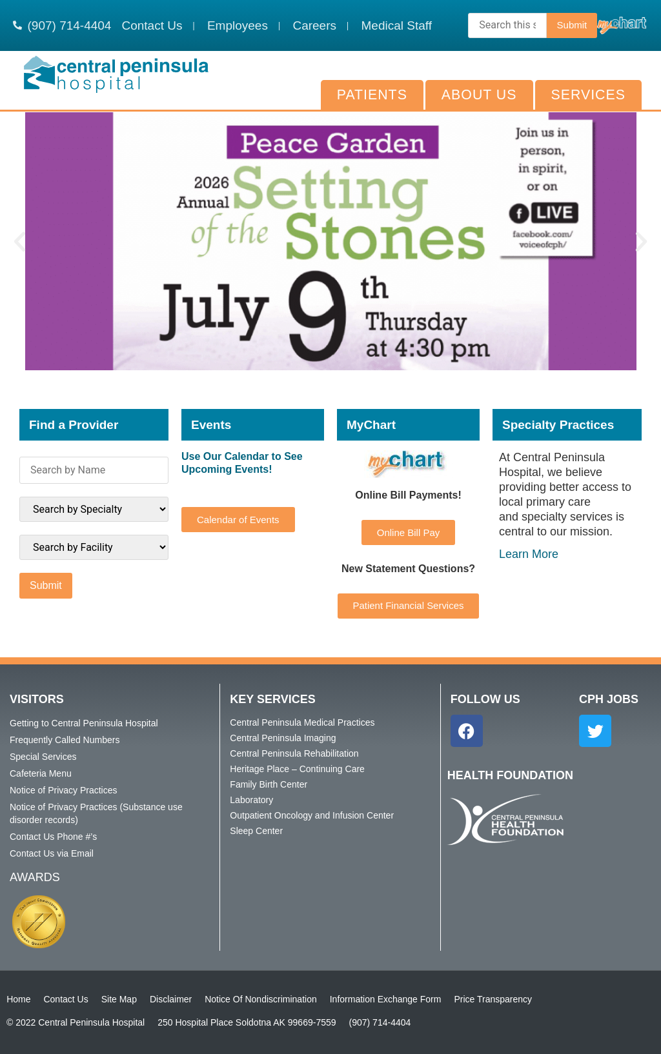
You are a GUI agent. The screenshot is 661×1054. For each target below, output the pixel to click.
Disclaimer (171, 999)
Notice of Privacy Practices (63, 790)
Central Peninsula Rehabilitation (294, 753)
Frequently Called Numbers (64, 740)
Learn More (528, 554)
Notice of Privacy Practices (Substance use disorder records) (96, 813)
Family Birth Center (268, 784)
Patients (372, 95)
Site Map (119, 999)
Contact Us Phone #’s (53, 836)
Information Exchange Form (386, 999)
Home (18, 999)
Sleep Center (256, 831)
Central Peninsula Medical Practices (302, 722)
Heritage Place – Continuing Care (297, 769)
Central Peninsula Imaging (283, 738)
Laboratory (251, 800)
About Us (479, 95)
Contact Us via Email (52, 853)
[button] (19, 241)
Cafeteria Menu (41, 773)
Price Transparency (493, 999)
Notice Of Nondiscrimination (261, 999)
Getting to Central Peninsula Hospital (84, 723)
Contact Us (65, 999)
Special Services (43, 756)
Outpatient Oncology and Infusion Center (312, 815)
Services (588, 95)
